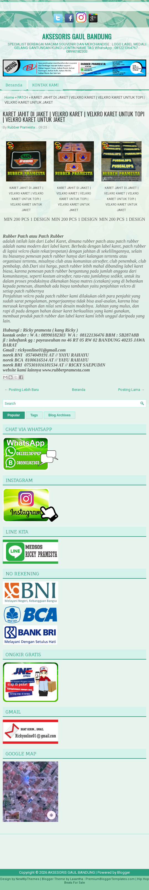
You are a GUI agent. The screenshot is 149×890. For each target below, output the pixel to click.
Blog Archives (59, 415)
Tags (34, 415)
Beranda (14, 85)
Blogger (123, 872)
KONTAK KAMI (45, 85)
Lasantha (76, 879)
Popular (13, 415)
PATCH (22, 97)
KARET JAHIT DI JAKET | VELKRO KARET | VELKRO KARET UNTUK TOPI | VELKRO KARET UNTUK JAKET (74, 116)
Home (9, 97)
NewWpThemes (27, 879)
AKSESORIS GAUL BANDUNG (76, 36)
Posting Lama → (131, 390)
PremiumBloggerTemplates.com (110, 879)
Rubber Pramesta (21, 127)
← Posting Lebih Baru (21, 390)
